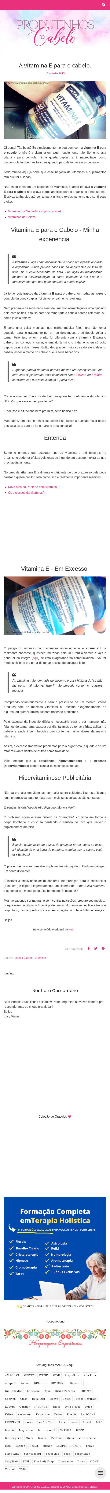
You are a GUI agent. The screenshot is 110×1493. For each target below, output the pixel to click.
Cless (24, 1398)
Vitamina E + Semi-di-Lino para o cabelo (35, 211)
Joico (88, 1406)
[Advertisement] (55, 527)
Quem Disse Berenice (81, 1438)
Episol (67, 1398)
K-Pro (9, 1414)
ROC (8, 1446)
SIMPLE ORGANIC (69, 1446)
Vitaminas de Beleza (22, 217)
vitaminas (40, 958)
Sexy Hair (11, 1461)
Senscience (82, 1453)
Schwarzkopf (32, 1453)
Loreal (74, 1422)
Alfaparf (10, 1383)
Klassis (72, 1414)
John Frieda (73, 1406)
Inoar (56, 1406)
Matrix (9, 1430)
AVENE (43, 1375)
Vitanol (10, 1469)
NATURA (66, 1430)
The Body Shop (44, 1461)
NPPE (80, 1430)
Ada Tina (90, 1375)
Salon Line (12, 1453)
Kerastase (43, 1414)
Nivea (30, 1438)
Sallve (90, 1446)
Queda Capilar (23, 958)
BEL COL (40, 1383)
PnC (71, 929)
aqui (35, 658)
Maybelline (26, 1430)
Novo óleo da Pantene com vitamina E (34, 487)
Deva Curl (38, 1398)
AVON (56, 1375)
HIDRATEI (41, 1406)
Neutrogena (13, 1438)
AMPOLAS (12, 1375)
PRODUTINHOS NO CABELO (35, 1487)
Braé (47, 1391)
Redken (20, 1446)
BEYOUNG (58, 1383)
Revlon (34, 1446)
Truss (81, 1461)
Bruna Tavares (65, 1391)
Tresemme (65, 1461)
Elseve (54, 1398)
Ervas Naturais (86, 1398)
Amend (25, 1383)
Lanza (29, 1422)
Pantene (56, 1438)
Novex (42, 1438)
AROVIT (29, 1375)
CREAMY (85, 1391)
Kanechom (24, 1414)
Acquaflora (72, 1375)
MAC (99, 1422)
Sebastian (52, 1453)
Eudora (10, 1406)
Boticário (33, 1391)
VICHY (94, 1461)
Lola (62, 1422)
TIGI (26, 1461)
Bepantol (76, 1383)
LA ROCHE (88, 1414)
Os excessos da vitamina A (26, 492)
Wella (22, 1469)
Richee (47, 1446)
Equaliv (96, 375)
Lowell (87, 1422)
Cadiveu (10, 1398)
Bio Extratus (13, 1391)
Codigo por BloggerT (88, 1487)
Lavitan (81, 375)
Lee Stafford (46, 1422)
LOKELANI (12, 1422)
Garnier (24, 1406)
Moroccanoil (46, 1430)
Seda (67, 1453)
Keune (58, 1414)
